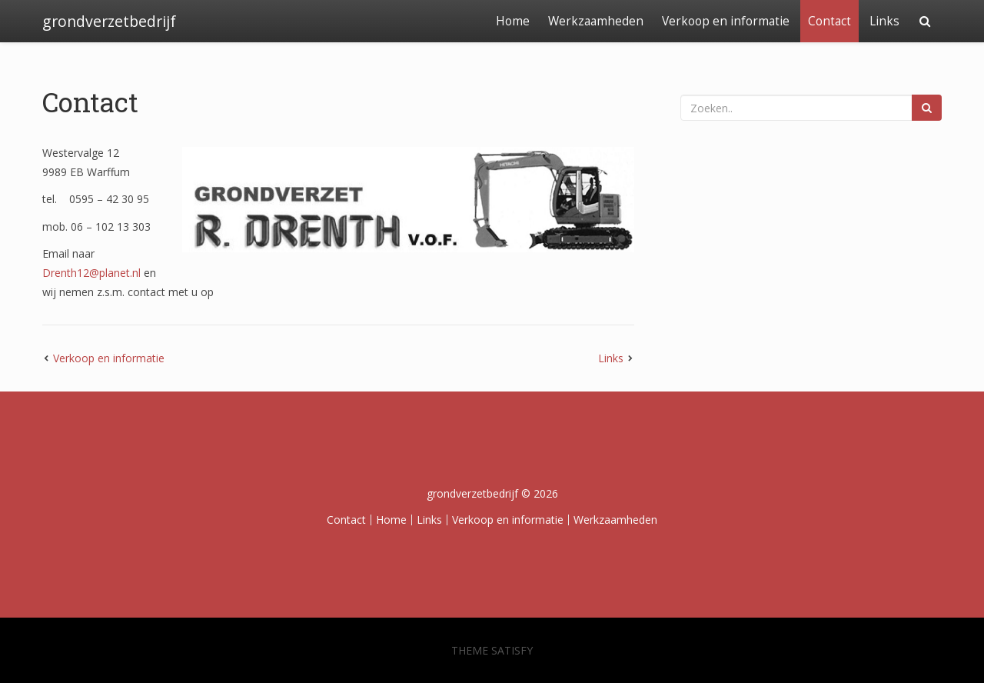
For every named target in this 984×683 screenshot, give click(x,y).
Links (884, 21)
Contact (829, 21)
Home (513, 21)
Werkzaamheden (595, 21)
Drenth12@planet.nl (91, 272)
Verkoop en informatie (726, 21)
